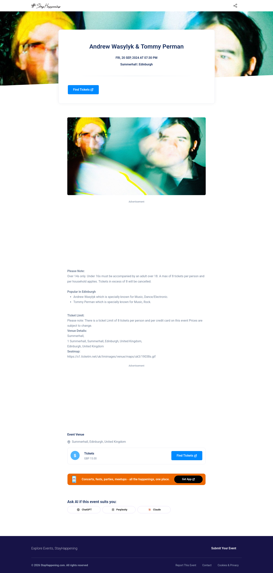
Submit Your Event (223, 548)
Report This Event (186, 565)
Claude (154, 509)
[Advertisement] (136, 232)
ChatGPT (84, 509)
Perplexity (119, 509)
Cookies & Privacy (228, 565)
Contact (207, 565)
